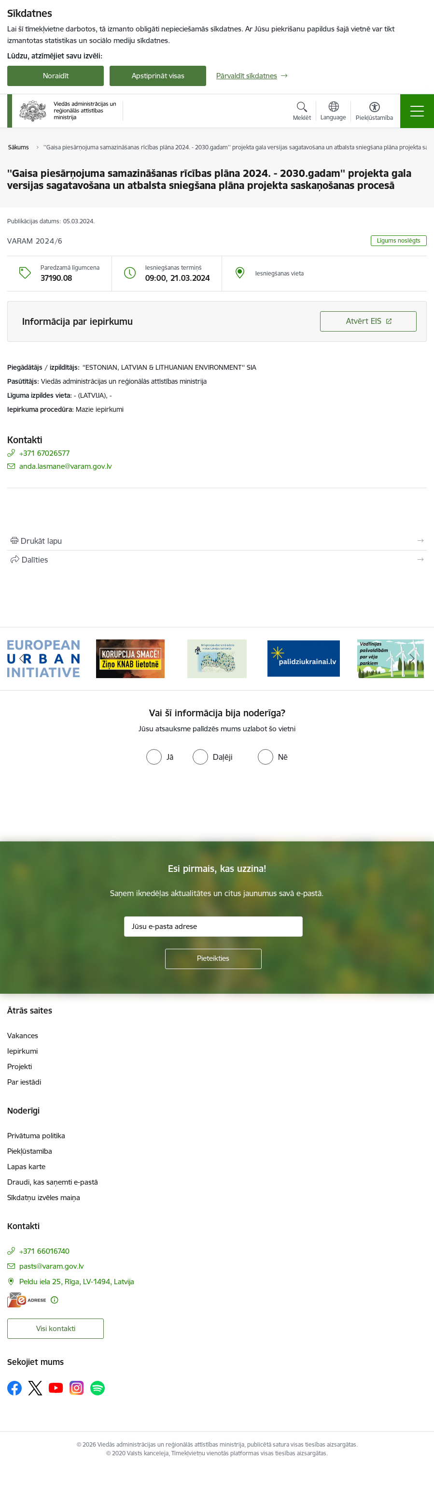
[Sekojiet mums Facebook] (14, 1388)
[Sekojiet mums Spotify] (97, 1388)
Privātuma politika (36, 1135)
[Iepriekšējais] (21, 659)
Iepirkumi (22, 1051)
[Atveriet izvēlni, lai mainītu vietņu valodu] (333, 112)
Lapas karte (26, 1166)
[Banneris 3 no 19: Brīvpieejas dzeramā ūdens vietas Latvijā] (216, 658)
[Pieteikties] (213, 959)
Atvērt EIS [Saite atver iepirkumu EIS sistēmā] (363, 321)
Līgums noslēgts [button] (398, 240)
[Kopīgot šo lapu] (217, 560)
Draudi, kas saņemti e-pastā (52, 1182)
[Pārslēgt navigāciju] (417, 111)
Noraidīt (56, 75)
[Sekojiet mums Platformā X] (35, 1388)
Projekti (19, 1066)
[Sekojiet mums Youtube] (56, 1387)
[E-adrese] (26, 1300)
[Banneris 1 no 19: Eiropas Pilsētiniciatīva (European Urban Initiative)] (43, 658)
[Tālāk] (412, 659)
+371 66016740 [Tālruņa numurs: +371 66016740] (44, 1251)
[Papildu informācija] (54, 1300)
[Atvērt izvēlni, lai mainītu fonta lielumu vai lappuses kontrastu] (374, 112)
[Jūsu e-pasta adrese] (213, 926)
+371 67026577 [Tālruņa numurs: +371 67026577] (44, 453)
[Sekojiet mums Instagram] (77, 1388)
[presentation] (80, 805)
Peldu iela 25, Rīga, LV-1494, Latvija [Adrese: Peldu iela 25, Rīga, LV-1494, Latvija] (76, 1281)
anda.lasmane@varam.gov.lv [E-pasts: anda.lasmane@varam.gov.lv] (65, 466)
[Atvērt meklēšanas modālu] (302, 112)
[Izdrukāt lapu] (217, 541)
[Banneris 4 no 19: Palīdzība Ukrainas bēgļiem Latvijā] (303, 658)
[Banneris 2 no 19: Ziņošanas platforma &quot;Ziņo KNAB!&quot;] (130, 658)
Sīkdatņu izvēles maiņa (43, 1197)
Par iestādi (24, 1082)
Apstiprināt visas (158, 75)
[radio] (159, 757)
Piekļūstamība (29, 1151)
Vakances (22, 1035)
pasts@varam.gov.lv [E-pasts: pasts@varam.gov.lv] (51, 1266)
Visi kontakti (55, 1328)
